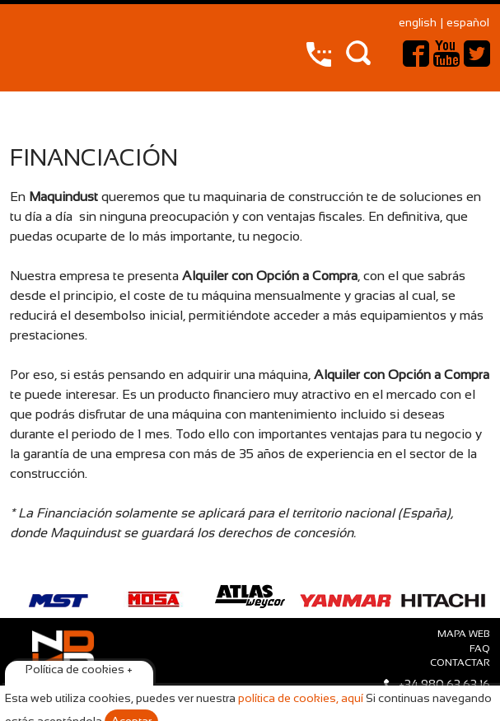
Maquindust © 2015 (62, 682)
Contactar (460, 663)
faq (480, 649)
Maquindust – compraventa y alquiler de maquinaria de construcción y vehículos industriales (53, 43)
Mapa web (463, 634)
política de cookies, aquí (300, 699)
